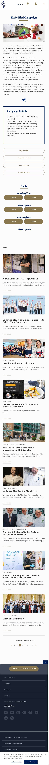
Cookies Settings (16, 762)
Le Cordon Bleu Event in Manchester (20, 492)
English (20, 5)
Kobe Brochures (24, 172)
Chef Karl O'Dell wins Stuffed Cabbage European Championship (21, 534)
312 (33, 645)
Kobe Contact (24, 165)
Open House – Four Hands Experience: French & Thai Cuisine (21, 406)
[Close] (46, 755)
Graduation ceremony (13, 620)
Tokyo (13, 197)
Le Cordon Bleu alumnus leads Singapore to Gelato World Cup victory (23, 322)
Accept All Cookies (30, 762)
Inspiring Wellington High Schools (19, 364)
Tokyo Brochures (24, 158)
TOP (45, 662)
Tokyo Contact (23, 151)
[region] (24, 758)
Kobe (34, 197)
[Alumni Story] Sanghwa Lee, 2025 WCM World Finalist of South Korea (21, 577)
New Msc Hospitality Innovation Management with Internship (18, 449)
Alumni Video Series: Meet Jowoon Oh (21, 280)
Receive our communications (23, 669)
